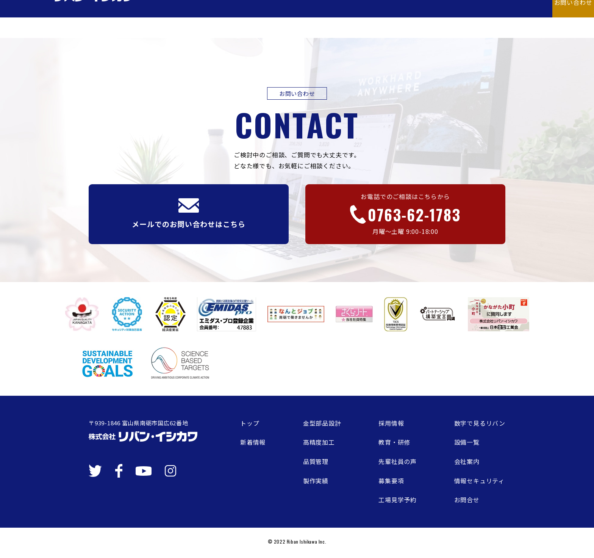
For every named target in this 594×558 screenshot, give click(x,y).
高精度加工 (319, 442)
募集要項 (391, 480)
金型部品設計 (322, 423)
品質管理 (315, 461)
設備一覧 (467, 442)
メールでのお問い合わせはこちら (188, 213)
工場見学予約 (397, 499)
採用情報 (391, 423)
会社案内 (467, 461)
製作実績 (315, 480)
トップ (249, 423)
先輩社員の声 (397, 461)
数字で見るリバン (479, 423)
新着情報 (253, 442)
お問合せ (467, 499)
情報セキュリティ (479, 480)
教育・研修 (394, 442)
